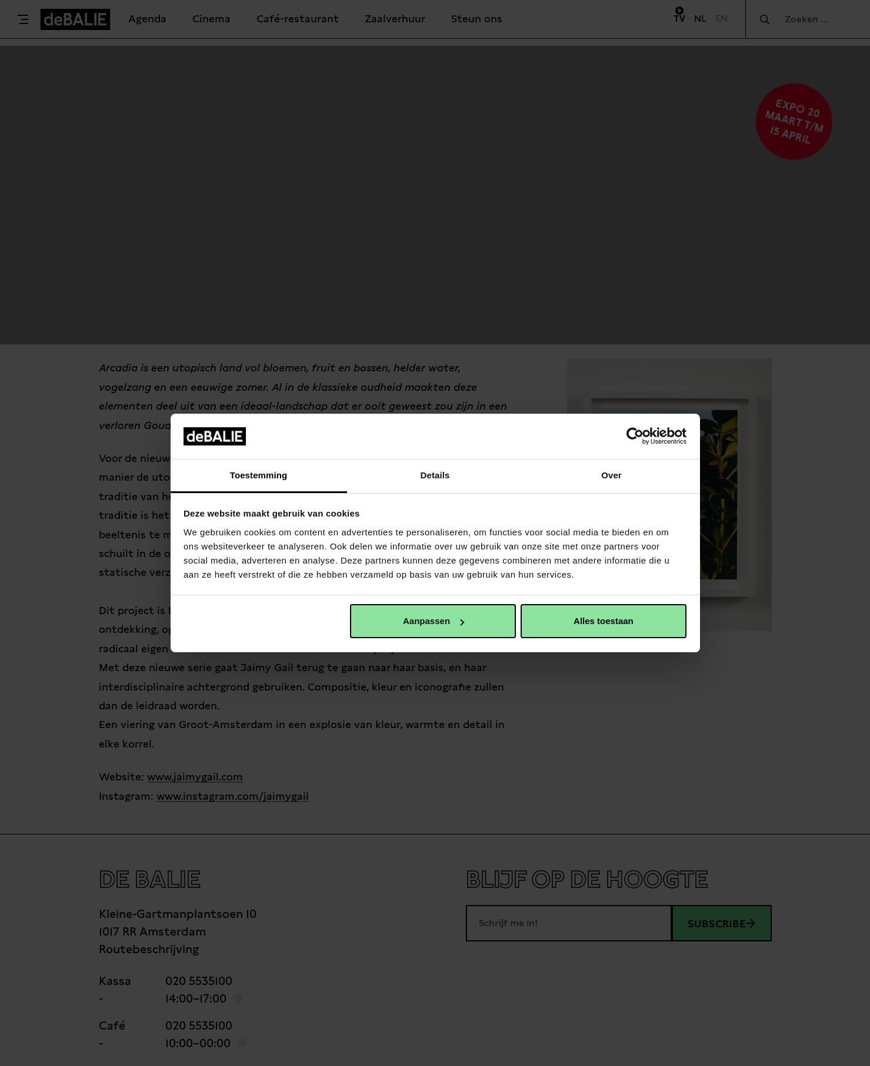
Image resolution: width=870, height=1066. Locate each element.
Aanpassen (433, 621)
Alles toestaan (604, 621)
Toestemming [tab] (259, 475)
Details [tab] (435, 475)
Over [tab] (611, 475)
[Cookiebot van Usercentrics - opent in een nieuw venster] (635, 436)
